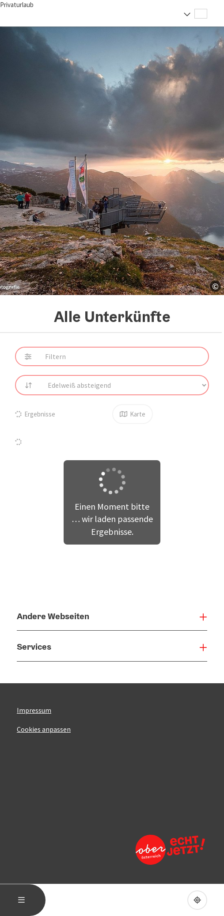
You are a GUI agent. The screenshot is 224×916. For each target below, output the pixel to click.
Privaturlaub (17, 4)
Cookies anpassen (44, 729)
